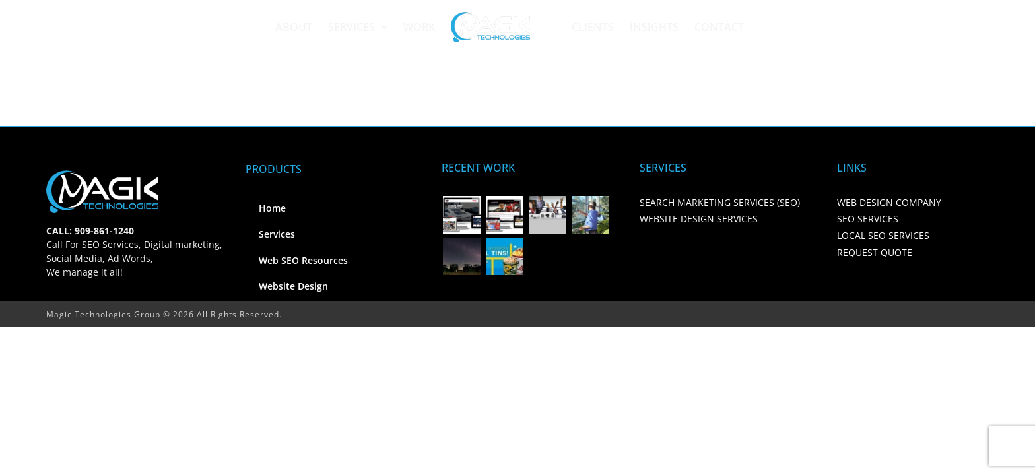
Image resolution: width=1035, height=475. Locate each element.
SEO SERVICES (867, 218)
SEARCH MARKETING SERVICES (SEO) (720, 202)
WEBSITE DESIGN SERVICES (699, 218)
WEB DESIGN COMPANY (889, 202)
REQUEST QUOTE (874, 252)
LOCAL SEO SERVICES (883, 235)
